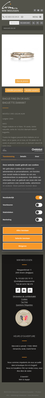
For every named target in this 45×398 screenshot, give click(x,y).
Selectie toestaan (22, 238)
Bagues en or (9, 28)
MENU (37, 16)
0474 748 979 (27, 284)
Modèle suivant (31, 90)
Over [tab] (37, 156)
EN (41, 23)
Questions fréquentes (24, 305)
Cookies (24, 299)
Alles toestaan (22, 230)
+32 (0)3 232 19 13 (12, 17)
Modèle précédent (14, 90)
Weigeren (22, 246)
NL (33, 23)
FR (37, 23)
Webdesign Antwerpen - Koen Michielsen (25, 395)
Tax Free (24, 302)
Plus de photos (22, 81)
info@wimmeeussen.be (25, 281)
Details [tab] (23, 156)
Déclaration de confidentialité (24, 296)
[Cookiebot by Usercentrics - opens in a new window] (32, 149)
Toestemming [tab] (9, 156)
